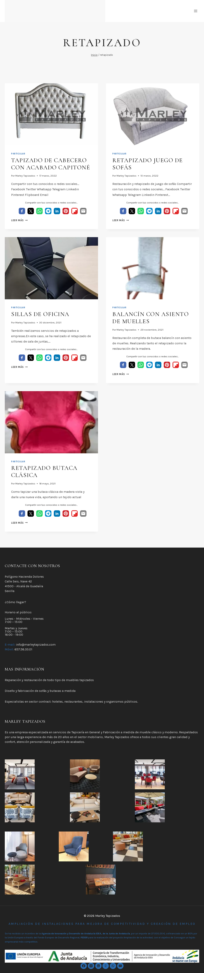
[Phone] (105, 966)
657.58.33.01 (23, 649)
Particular (18, 153)
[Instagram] (91, 966)
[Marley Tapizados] (55, 11)
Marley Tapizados (25, 175)
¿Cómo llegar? (15, 602)
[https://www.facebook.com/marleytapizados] (83, 966)
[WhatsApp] (113, 966)
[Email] (120, 966)
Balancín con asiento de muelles (150, 317)
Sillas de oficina (40, 314)
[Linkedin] (98, 966)
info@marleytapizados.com (36, 644)
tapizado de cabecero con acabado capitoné (50, 164)
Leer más (19, 220)
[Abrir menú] (195, 11)
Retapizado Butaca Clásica (44, 471)
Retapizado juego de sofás (147, 164)
